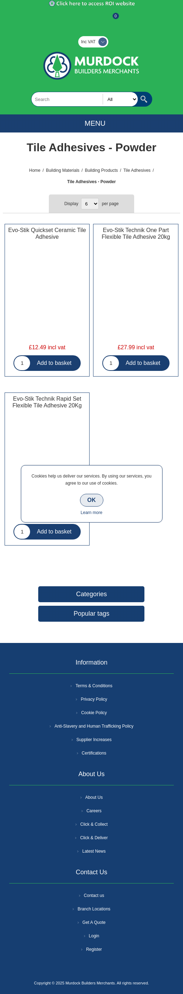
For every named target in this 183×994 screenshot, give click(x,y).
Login (94, 935)
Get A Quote (93, 922)
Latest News (93, 851)
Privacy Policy (94, 699)
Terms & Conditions (93, 685)
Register (72, 19)
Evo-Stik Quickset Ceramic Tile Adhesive (47, 233)
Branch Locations (94, 909)
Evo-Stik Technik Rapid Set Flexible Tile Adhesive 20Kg (47, 402)
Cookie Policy (94, 712)
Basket (110, 19)
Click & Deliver (94, 837)
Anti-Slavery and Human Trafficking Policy (94, 726)
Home (34, 170)
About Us (94, 797)
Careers (94, 810)
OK (91, 500)
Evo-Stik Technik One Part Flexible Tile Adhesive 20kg (136, 233)
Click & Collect (94, 824)
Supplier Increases (93, 739)
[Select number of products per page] (90, 203)
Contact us (94, 895)
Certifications (94, 753)
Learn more (91, 512)
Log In (91, 19)
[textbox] (85, 99)
